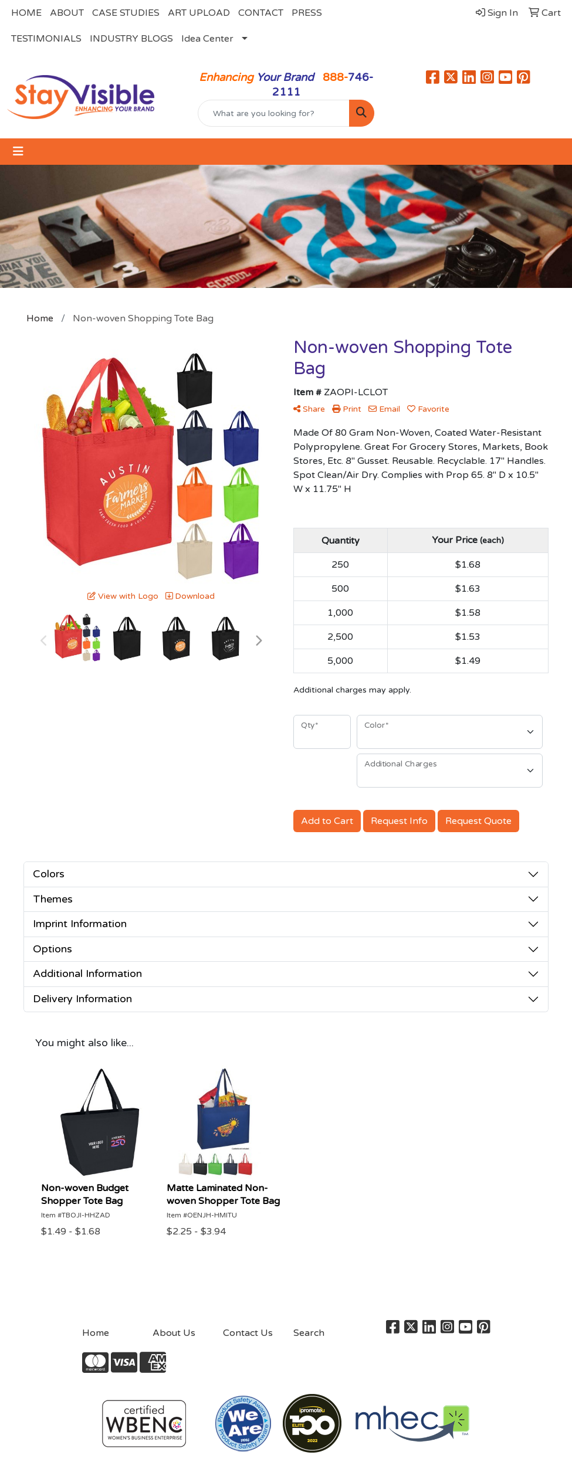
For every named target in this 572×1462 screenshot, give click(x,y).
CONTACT (260, 13)
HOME (26, 13)
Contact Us (248, 1333)
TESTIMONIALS (46, 39)
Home (95, 1333)
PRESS (307, 13)
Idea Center (207, 39)
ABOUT (67, 13)
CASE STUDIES (126, 13)
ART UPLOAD (199, 13)
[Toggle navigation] (18, 151)
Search (308, 1333)
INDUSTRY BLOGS (131, 39)
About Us (174, 1333)
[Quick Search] (274, 113)
